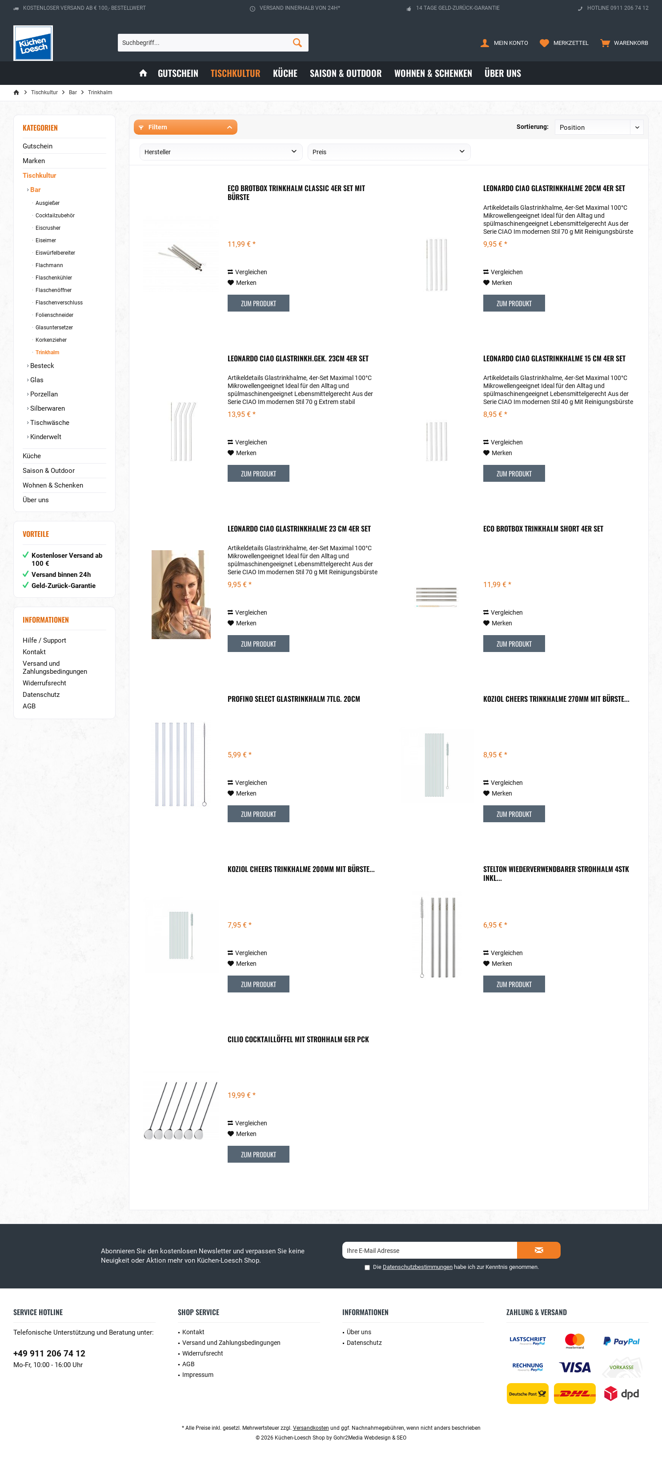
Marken (34, 161)
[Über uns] (502, 73)
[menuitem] (622, 43)
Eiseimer (45, 240)
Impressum (197, 1374)
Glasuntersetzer (53, 327)
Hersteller (157, 152)
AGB (29, 706)
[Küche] (285, 73)
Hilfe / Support (44, 640)
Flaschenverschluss (58, 303)
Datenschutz (41, 695)
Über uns (36, 500)
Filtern (153, 127)
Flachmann (48, 265)
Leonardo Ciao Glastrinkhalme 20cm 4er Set (554, 188)
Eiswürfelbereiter (54, 253)
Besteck (41, 366)
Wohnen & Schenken (53, 485)
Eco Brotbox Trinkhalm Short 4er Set (543, 529)
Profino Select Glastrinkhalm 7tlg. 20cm (294, 699)
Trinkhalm (46, 352)
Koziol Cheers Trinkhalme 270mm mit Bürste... (556, 699)
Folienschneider (53, 315)
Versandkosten (311, 1428)
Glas (36, 380)
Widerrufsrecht (44, 683)
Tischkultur (39, 176)
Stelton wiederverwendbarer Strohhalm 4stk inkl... (556, 873)
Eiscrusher (47, 228)
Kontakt (34, 652)
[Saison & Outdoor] (346, 73)
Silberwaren (46, 408)
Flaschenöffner (53, 290)
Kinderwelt (44, 437)
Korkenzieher (50, 340)
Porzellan (43, 394)
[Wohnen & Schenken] (433, 73)
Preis (319, 152)
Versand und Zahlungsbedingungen (55, 668)
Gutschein (37, 146)
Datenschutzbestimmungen (418, 1267)
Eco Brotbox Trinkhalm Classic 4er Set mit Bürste (296, 192)
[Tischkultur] (236, 73)
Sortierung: (533, 126)
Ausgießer (47, 203)
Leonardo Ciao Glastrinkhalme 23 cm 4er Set (299, 529)
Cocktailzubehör (54, 215)
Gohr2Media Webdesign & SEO (369, 1438)
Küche (32, 456)
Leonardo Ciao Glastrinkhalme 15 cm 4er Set (554, 359)
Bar (34, 190)
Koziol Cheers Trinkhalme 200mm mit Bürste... (301, 869)
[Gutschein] (178, 73)
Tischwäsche (48, 423)
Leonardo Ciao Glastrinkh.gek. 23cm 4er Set (298, 359)
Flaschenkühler (53, 278)
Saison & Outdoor (49, 471)
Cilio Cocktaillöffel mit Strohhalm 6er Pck (298, 1039)
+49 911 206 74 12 (49, 1353)
